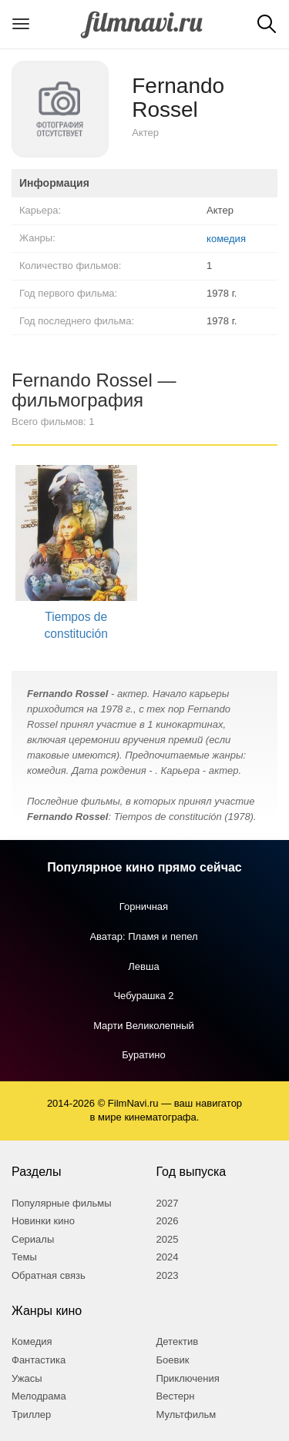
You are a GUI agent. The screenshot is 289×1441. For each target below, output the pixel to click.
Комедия (32, 1341)
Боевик (173, 1360)
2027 (167, 1203)
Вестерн (175, 1396)
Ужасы (27, 1378)
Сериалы (33, 1239)
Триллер (31, 1414)
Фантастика (39, 1360)
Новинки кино (43, 1221)
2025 (167, 1239)
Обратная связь (49, 1275)
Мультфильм (186, 1414)
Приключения (188, 1378)
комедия (226, 238)
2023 (167, 1275)
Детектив (177, 1341)
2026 (167, 1221)
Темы (24, 1257)
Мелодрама (39, 1396)
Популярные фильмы (62, 1203)
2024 (167, 1257)
